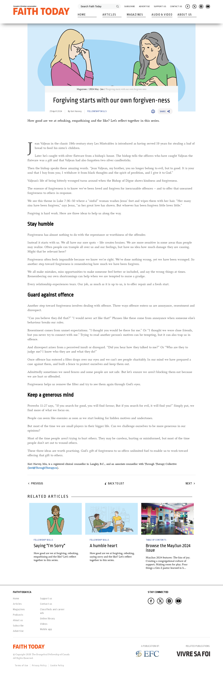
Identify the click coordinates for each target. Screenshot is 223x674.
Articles (109, 14)
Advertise (144, 6)
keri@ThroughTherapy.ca (43, 468)
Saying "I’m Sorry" (49, 546)
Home (82, 14)
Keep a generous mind (50, 395)
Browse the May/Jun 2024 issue (168, 548)
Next (188, 483)
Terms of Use (21, 665)
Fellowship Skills (96, 111)
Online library (47, 618)
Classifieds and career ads (52, 611)
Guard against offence (50, 295)
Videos (44, 623)
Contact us (46, 603)
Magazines (135, 14)
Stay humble (40, 224)
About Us (185, 14)
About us (18, 620)
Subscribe (129, 6)
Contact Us (176, 6)
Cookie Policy (57, 665)
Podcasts (18, 614)
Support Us (160, 6)
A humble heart (103, 546)
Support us (46, 598)
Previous (37, 483)
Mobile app (46, 629)
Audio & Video (162, 14)
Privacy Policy (39, 665)
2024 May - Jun (96, 89)
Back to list (116, 483)
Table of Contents (156, 540)
